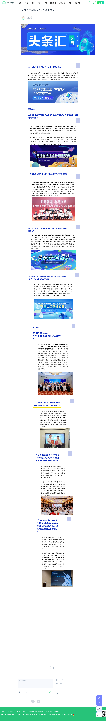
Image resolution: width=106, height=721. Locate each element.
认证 (39, 3)
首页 (20, 3)
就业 (70, 3)
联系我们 (18, 711)
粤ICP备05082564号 (49, 714)
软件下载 (77, 3)
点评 (50, 692)
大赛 (45, 3)
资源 (32, 3)
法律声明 (25, 711)
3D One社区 (11, 711)
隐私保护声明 (33, 711)
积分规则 (40, 711)
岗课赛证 (53, 3)
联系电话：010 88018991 (52, 711)
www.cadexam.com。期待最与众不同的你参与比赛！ (44, 79)
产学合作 (62, 3)
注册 (100, 3)
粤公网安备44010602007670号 (65, 715)
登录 (92, 3)
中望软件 (3, 711)
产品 (26, 3)
